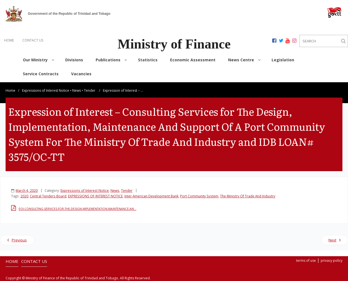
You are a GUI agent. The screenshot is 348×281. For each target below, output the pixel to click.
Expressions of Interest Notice (45, 90)
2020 (24, 196)
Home (10, 90)
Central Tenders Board (48, 196)
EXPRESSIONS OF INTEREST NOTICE (95, 196)
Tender (89, 90)
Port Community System (199, 196)
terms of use (306, 260)
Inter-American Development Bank (151, 196)
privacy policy (331, 260)
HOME (9, 40)
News (76, 90)
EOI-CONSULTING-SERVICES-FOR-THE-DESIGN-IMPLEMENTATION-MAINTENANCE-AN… (77, 209)
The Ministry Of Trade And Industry (247, 196)
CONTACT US (32, 40)
